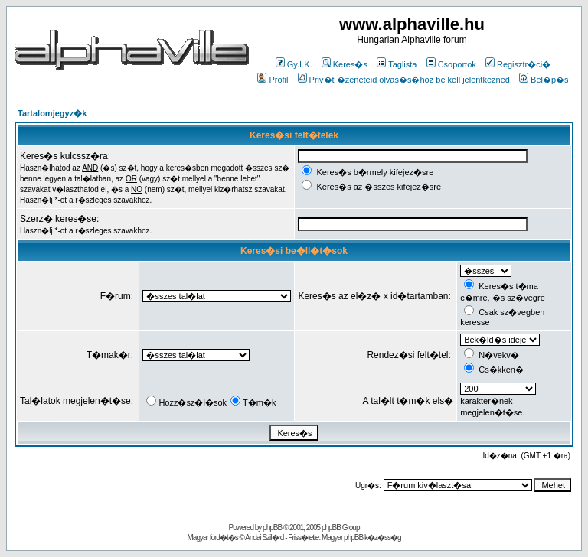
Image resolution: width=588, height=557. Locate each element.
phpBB (272, 527)
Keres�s (345, 64)
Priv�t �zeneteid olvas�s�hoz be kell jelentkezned (404, 79)
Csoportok (451, 64)
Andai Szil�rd (264, 537)
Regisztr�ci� (517, 64)
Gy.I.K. (294, 64)
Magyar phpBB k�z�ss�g (361, 537)
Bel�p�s (544, 79)
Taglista (396, 64)
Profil (272, 79)
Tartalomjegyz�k (52, 113)
